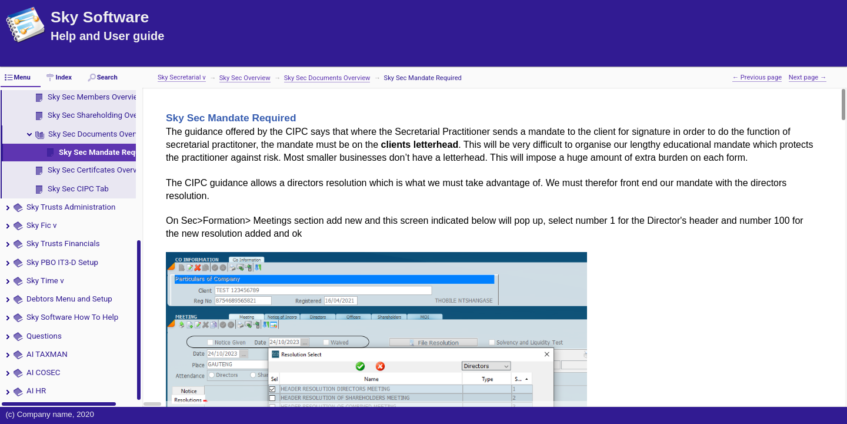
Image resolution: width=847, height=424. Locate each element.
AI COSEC (43, 372)
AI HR (36, 390)
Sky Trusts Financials (63, 243)
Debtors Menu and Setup (69, 298)
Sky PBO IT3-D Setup (62, 262)
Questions (44, 336)
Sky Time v (45, 280)
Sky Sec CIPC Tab (78, 188)
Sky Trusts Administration (70, 207)
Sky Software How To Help (72, 317)
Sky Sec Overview (245, 78)
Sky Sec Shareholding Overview (102, 115)
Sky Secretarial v (182, 77)
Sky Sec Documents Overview (99, 134)
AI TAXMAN (47, 354)
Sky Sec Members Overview (96, 96)
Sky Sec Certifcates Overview (98, 169)
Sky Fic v (41, 225)
